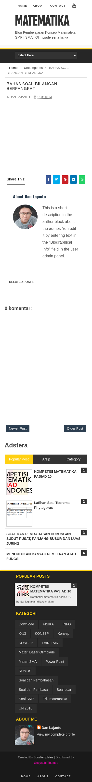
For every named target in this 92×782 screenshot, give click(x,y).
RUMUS (25, 671)
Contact (58, 5)
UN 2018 (25, 708)
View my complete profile (56, 734)
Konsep (63, 633)
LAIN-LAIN (50, 643)
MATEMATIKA (42, 21)
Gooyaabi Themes (46, 763)
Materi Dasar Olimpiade (37, 652)
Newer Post (17, 428)
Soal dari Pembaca (33, 690)
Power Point (55, 662)
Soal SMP (26, 699)
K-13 (22, 633)
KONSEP (26, 643)
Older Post (75, 428)
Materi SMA (28, 662)
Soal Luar (64, 690)
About (38, 5)
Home (22, 5)
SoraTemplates (43, 757)
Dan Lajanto (51, 728)
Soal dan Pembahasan (36, 680)
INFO (67, 624)
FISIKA (48, 624)
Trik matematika (55, 699)
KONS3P (42, 633)
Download (26, 624)
